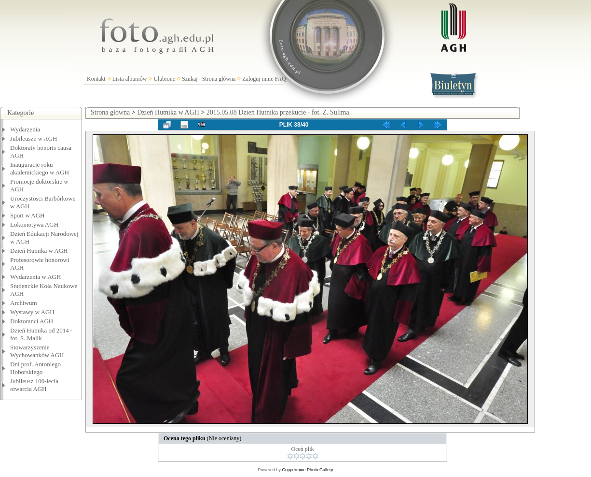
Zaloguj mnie (257, 78)
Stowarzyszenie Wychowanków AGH (37, 351)
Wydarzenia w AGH (35, 276)
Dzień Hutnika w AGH (39, 250)
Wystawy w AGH (32, 312)
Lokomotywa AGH (34, 224)
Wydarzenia (25, 129)
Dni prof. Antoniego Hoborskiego (35, 368)
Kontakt (96, 78)
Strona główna (219, 78)
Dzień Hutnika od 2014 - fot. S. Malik (41, 334)
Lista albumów (129, 78)
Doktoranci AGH (31, 321)
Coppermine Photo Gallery (307, 469)
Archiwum (23, 302)
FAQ (280, 78)
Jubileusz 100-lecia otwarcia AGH (34, 384)
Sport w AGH (27, 215)
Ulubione (164, 78)
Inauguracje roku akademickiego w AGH (39, 168)
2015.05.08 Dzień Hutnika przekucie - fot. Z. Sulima (277, 112)
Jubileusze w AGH (33, 138)
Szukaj (190, 78)
